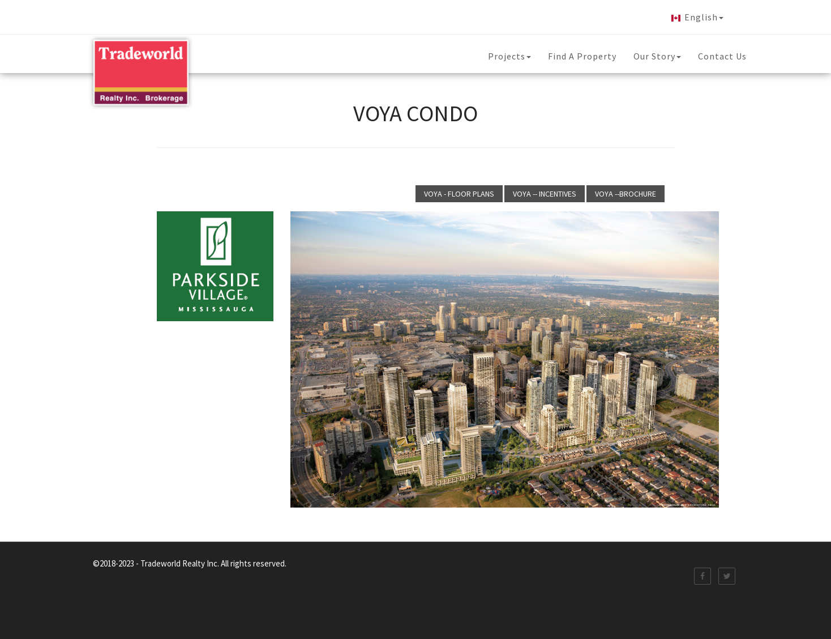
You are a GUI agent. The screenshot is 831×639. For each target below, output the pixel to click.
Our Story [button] (657, 56)
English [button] (695, 17)
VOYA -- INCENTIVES (544, 194)
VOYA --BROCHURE (625, 194)
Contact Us (722, 56)
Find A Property (582, 56)
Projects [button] (509, 56)
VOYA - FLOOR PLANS (459, 194)
